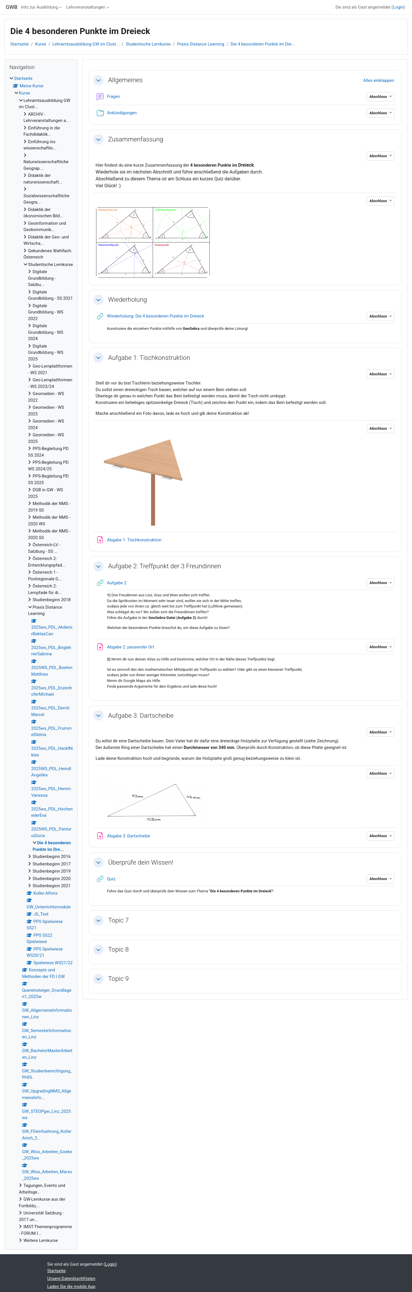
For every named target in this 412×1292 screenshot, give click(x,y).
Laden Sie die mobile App (71, 1286)
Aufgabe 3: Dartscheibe (141, 715)
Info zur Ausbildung (39, 7)
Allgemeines (125, 80)
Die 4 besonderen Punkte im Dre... (263, 44)
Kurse (40, 44)
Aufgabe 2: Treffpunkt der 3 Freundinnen (164, 566)
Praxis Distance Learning (200, 44)
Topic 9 (118, 978)
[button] (98, 80)
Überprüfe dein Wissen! (140, 862)
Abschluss (378, 96)
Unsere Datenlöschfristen (71, 1278)
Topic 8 (118, 949)
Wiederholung (127, 299)
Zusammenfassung (135, 139)
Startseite (19, 44)
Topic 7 (118, 920)
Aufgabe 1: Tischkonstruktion (149, 357)
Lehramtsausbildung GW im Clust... (85, 44)
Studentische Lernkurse (148, 44)
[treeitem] (41, 659)
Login (398, 7)
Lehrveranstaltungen (85, 7)
